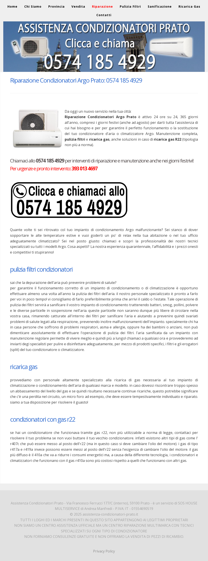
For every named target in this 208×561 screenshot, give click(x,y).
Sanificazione (160, 6)
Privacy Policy (104, 551)
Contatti (103, 15)
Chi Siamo (33, 6)
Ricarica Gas (189, 6)
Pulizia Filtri (130, 6)
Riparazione (102, 6)
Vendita (78, 6)
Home (12, 6)
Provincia (56, 6)
